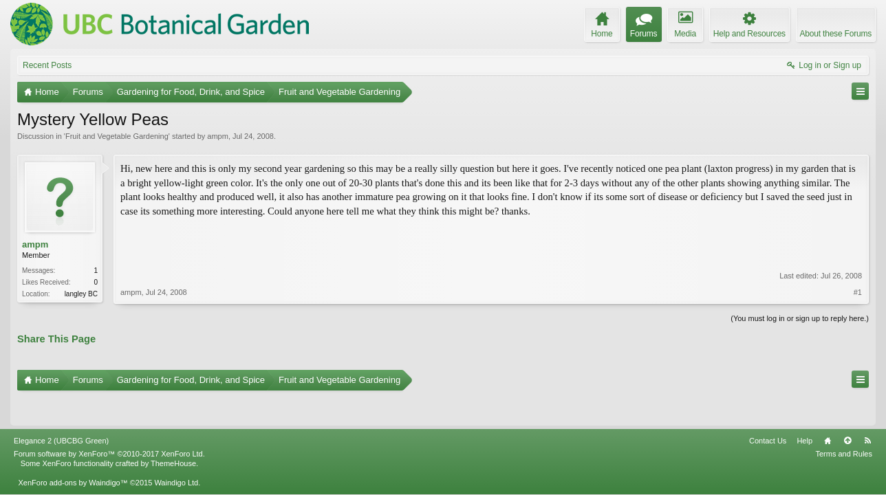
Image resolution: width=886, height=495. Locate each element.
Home (827, 411)
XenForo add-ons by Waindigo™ (72, 453)
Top (847, 411)
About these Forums (836, 33)
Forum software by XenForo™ (109, 424)
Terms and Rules (843, 424)
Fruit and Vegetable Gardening (117, 136)
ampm (217, 136)
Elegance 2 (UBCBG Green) (61, 411)
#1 (858, 256)
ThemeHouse (173, 434)
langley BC (81, 294)
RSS (867, 411)
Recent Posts (47, 65)
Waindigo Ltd (176, 453)
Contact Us (767, 411)
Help (804, 411)
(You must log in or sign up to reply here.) (800, 317)
